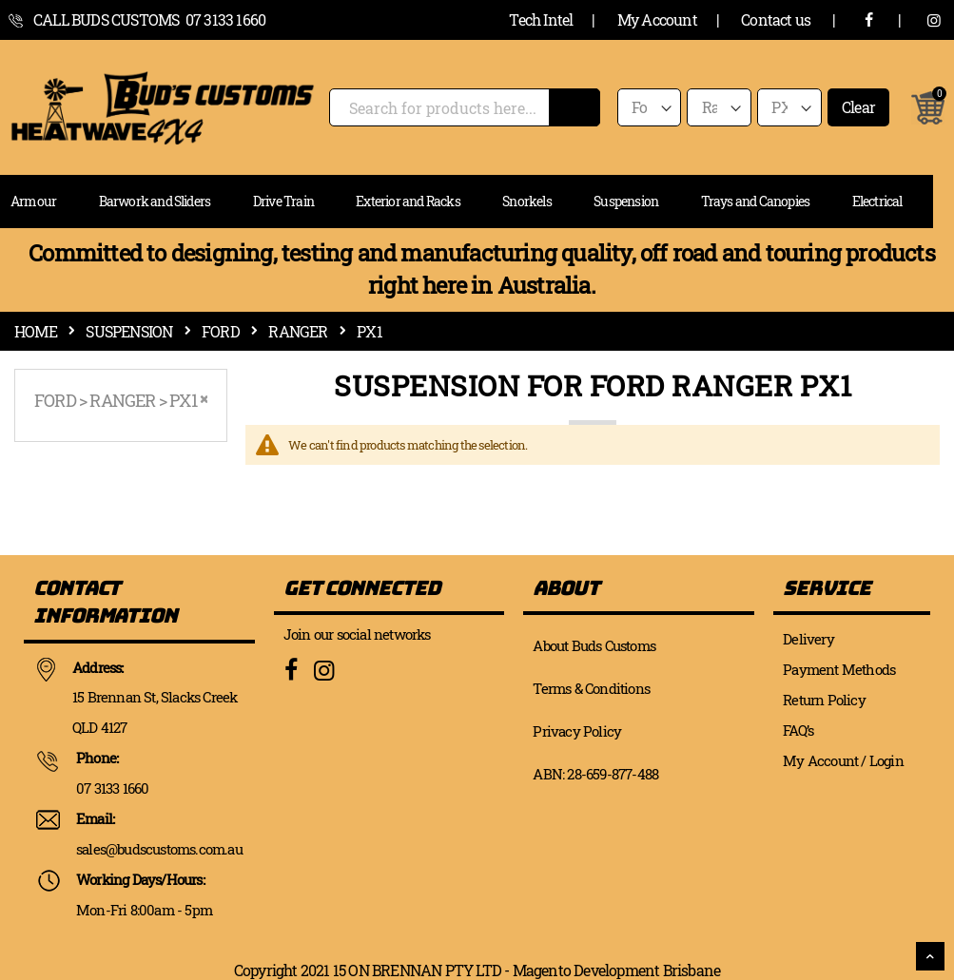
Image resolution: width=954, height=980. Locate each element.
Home (35, 331)
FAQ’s (798, 730)
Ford (221, 331)
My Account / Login (843, 760)
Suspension (129, 331)
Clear (858, 107)
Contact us (775, 19)
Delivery (808, 638)
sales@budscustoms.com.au (159, 848)
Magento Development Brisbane (617, 970)
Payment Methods (839, 669)
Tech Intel (541, 19)
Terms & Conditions (591, 688)
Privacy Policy (577, 730)
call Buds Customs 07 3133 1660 (149, 19)
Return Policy (824, 699)
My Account (657, 19)
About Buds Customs (594, 645)
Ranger (297, 331)
